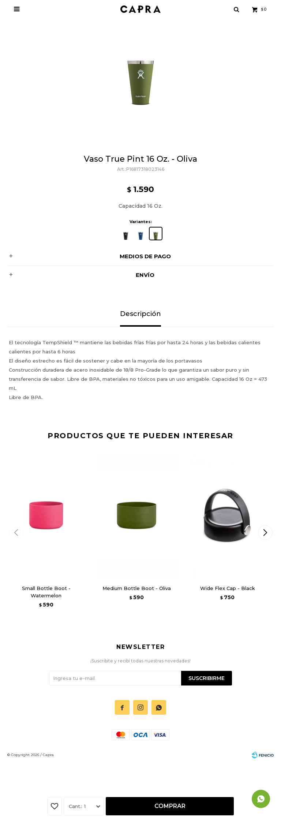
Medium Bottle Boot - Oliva (136, 588)
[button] (265, 533)
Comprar (170, 806)
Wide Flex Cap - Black (227, 588)
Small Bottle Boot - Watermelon (46, 591)
